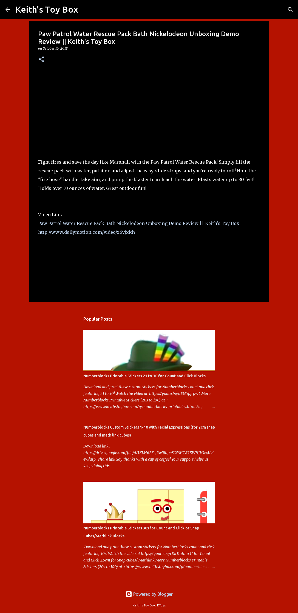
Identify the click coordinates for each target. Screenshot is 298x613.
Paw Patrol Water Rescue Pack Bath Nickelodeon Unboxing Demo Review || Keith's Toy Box (138, 223)
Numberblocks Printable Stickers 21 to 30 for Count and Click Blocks (144, 376)
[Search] (86, 9)
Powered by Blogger (149, 594)
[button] (41, 59)
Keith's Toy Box (46, 9)
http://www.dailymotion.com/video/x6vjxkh (86, 232)
